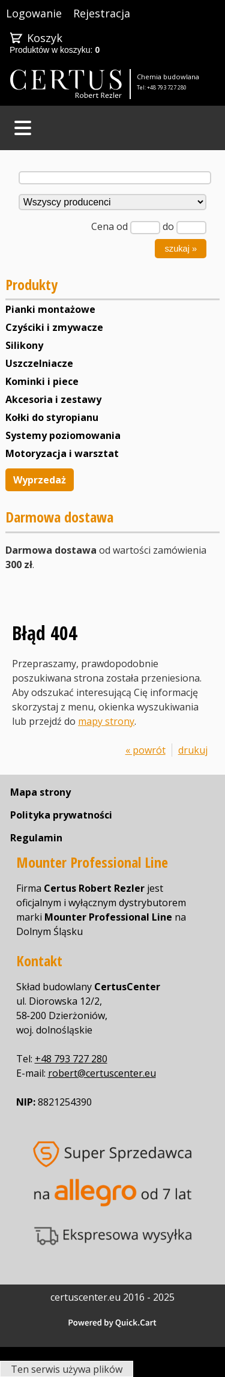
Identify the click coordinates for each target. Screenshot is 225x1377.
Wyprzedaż (39, 479)
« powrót (145, 750)
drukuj (193, 750)
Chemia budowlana (168, 76)
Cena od (109, 226)
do (168, 226)
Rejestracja (101, 13)
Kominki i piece (42, 381)
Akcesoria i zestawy (53, 399)
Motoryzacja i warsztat (62, 453)
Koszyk (44, 38)
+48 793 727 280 (167, 87)
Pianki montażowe (50, 309)
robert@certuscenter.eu (102, 1073)
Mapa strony (40, 792)
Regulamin (36, 837)
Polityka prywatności (61, 815)
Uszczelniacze (39, 363)
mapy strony (106, 721)
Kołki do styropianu (51, 417)
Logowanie (34, 13)
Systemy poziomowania (63, 435)
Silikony (24, 345)
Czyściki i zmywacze (54, 327)
